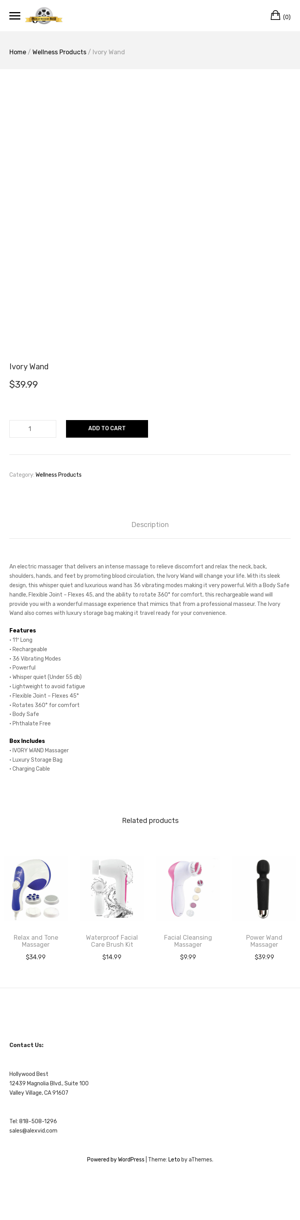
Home (17, 52)
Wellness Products (59, 52)
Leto (174, 1159)
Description (150, 524)
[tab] (150, 525)
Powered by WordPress (116, 1159)
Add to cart (107, 428)
